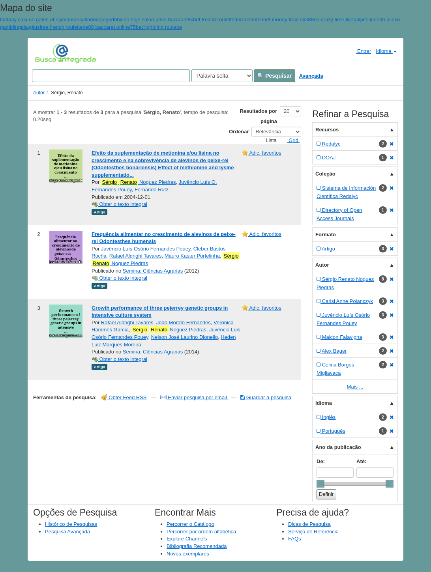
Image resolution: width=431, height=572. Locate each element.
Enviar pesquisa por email (194, 397)
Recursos (327, 130)
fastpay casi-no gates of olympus (37, 19)
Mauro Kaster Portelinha (192, 256)
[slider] (320, 484)
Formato (325, 234)
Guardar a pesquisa (265, 397)
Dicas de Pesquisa (309, 524)
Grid (290, 140)
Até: (361, 461)
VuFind (47, 53)
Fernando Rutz (152, 190)
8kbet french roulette (211, 19)
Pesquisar (274, 76)
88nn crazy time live (331, 19)
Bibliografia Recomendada (197, 546)
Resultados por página (258, 116)
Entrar (360, 51)
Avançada (311, 76)
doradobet (246, 19)
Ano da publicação (338, 447)
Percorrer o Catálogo (190, 524)
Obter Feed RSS (124, 397)
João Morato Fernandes (183, 322)
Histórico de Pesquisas (71, 524)
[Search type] (222, 75)
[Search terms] (111, 75)
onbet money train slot (283, 19)
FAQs (294, 539)
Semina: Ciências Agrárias (153, 271)
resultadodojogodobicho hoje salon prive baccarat (131, 19)
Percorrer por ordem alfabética (201, 532)
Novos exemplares (188, 554)
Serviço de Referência (313, 532)
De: (321, 461)
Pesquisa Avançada (67, 532)
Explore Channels (187, 539)
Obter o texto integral (119, 204)
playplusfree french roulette (52, 27)
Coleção (325, 174)
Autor (39, 92)
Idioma (386, 51)
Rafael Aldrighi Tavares (135, 256)
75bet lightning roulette (156, 27)
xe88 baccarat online (106, 27)
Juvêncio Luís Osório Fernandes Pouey (146, 249)
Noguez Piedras (138, 182)
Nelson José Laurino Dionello (184, 337)
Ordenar (239, 132)
